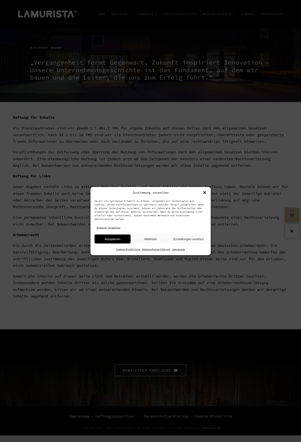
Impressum (178, 249)
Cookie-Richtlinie (128, 249)
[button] (205, 192)
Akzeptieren (112, 239)
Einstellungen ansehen (188, 239)
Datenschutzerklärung (156, 249)
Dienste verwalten (108, 227)
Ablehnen (150, 239)
